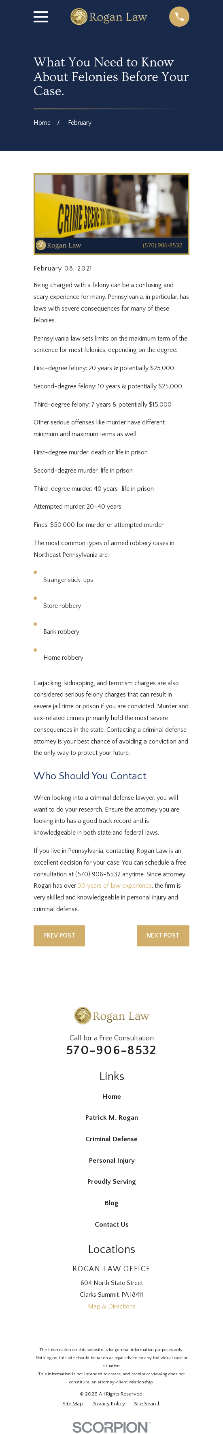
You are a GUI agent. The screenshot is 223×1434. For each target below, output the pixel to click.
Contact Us (112, 1225)
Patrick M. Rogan (111, 1118)
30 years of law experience (115, 885)
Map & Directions (112, 1306)
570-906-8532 (111, 1050)
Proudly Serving (111, 1182)
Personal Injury (112, 1161)
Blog (111, 1203)
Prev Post (59, 935)
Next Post (163, 935)
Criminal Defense (111, 1139)
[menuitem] (72, 1404)
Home (111, 1097)
